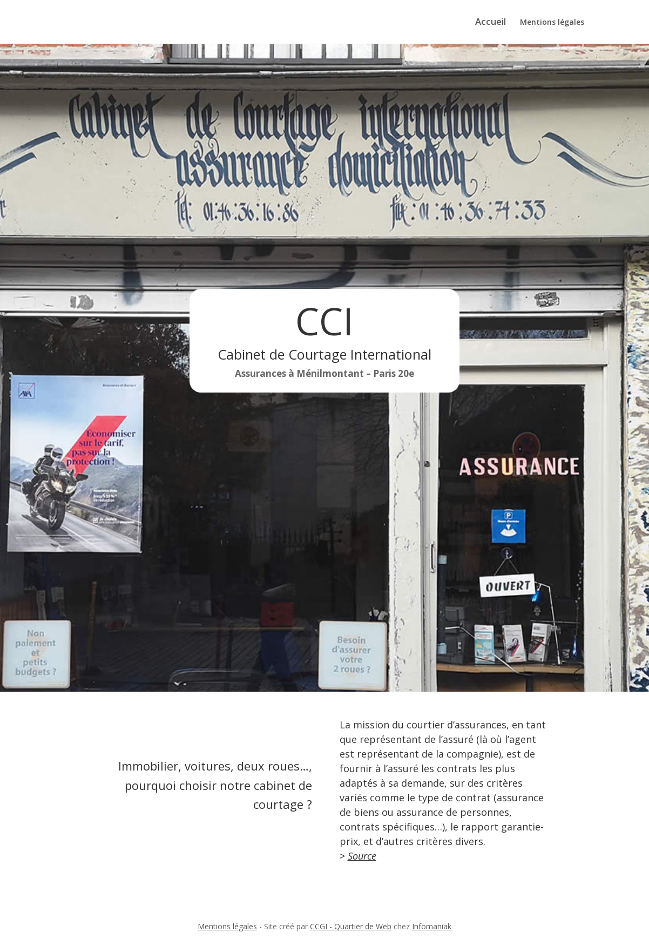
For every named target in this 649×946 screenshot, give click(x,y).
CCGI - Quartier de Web (350, 926)
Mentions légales (552, 22)
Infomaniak (431, 926)
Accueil (490, 23)
